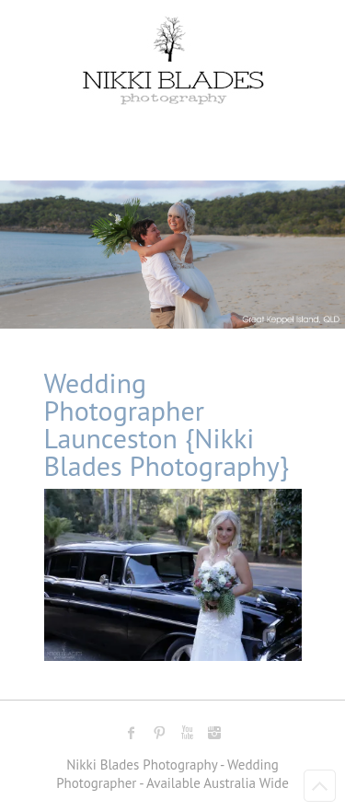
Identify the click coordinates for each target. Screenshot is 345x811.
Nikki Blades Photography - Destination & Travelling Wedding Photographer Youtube (187, 733)
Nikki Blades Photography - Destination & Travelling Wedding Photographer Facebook (131, 733)
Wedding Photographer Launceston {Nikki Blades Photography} (167, 424)
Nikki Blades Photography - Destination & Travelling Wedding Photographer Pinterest (159, 733)
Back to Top (320, 786)
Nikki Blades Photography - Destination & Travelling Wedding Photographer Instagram (214, 733)
